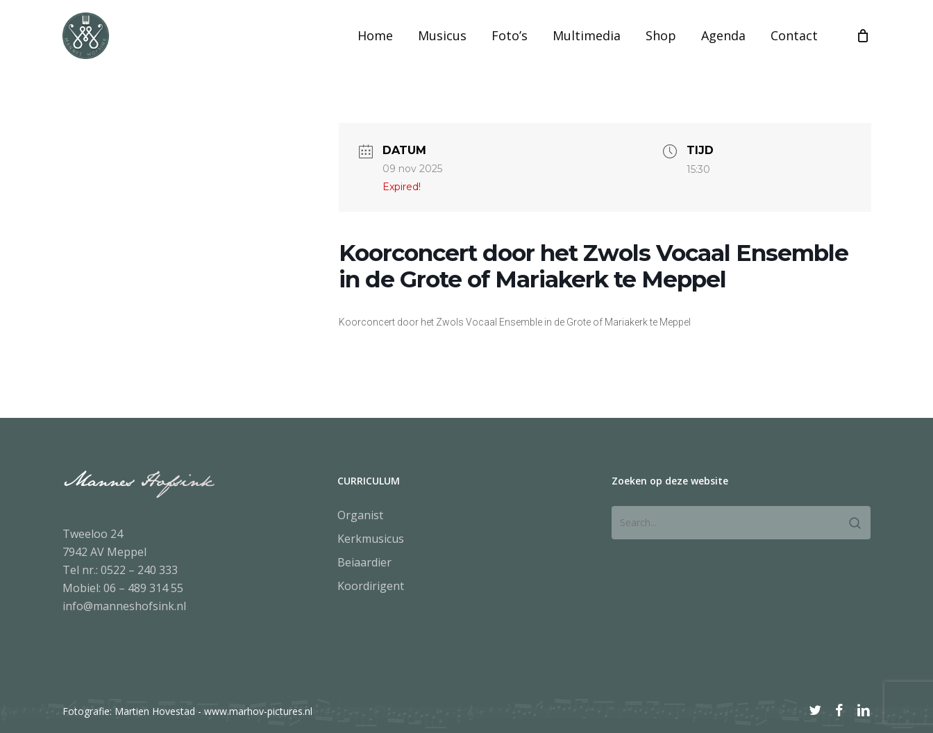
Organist (360, 515)
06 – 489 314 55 (143, 588)
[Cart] (863, 51)
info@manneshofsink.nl (124, 606)
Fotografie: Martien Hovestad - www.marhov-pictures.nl (187, 711)
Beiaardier (364, 562)
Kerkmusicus (370, 538)
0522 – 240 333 (139, 570)
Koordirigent (370, 585)
